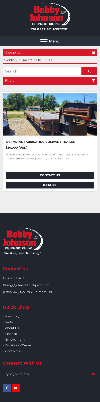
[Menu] (44, 41)
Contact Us (50, 175)
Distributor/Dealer (18, 345)
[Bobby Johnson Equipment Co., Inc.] (23, 241)
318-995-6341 (16, 278)
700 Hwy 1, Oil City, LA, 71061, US (29, 292)
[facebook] (7, 388)
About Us (12, 328)
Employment (15, 339)
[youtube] (16, 388)
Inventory (12, 316)
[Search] (42, 71)
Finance (11, 333)
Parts (9, 322)
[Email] (50, 374)
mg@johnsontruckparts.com (28, 285)
